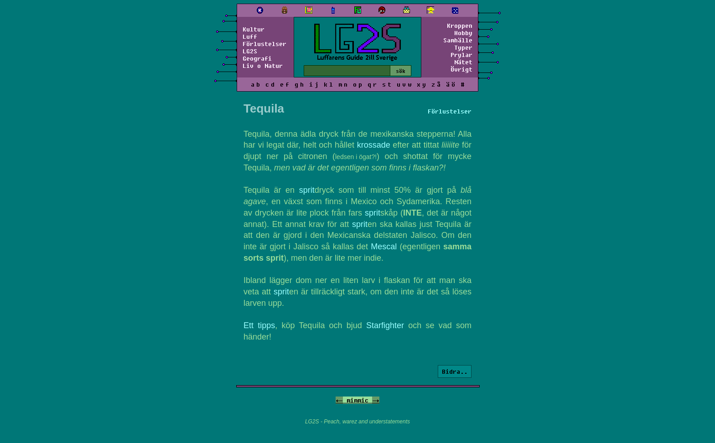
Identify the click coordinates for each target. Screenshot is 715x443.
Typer (463, 47)
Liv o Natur (263, 65)
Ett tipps (259, 325)
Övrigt (461, 69)
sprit (307, 190)
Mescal (384, 246)
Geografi (257, 58)
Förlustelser (264, 43)
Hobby (463, 32)
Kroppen (459, 25)
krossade (373, 144)
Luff (250, 36)
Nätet (463, 62)
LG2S (250, 51)
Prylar (461, 54)
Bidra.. (454, 371)
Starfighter (385, 325)
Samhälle (457, 40)
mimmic (357, 400)
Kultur (253, 29)
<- (339, 400)
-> (375, 400)
